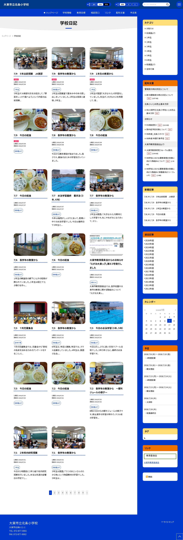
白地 (100, 4)
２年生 (149, 42)
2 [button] (54, 492)
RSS (150, 476)
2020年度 (149, 261)
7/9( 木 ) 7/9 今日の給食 (154, 214)
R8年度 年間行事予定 (157, 138)
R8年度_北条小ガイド (157, 134)
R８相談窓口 (157, 125)
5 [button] (66, 492)
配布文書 (120, 12)
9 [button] (82, 492)
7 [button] (74, 492)
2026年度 (149, 240)
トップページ (52, 12)
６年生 (149, 60)
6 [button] (70, 492)
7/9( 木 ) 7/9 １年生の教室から (157, 208)
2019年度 (149, 264)
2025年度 (149, 243)
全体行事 (150, 69)
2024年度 (149, 247)
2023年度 (149, 250)
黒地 (106, 4)
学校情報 (67, 12)
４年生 (149, 51)
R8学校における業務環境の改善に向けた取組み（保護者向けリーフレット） (160, 172)
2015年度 (149, 278)
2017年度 (149, 271)
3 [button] (58, 492)
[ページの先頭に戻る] (180, 537)
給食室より (150, 64)
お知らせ (150, 28)
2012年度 (149, 288)
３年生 (149, 46)
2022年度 (149, 254)
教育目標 (81, 12)
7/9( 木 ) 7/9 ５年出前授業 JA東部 (159, 196)
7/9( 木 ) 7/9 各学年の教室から (157, 202)
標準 (122, 4)
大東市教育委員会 (151, 462)
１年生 (149, 37)
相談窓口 (95, 12)
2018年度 (149, 267)
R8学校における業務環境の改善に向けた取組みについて (160, 161)
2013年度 (149, 285)
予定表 (133, 12)
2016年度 (149, 274)
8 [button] (78, 492)
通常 (94, 4)
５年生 (149, 55)
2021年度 (149, 257)
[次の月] (175, 310)
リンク (108, 12)
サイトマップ (168, 521)
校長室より (150, 33)
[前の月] (144, 310)
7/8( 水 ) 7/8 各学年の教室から (157, 220)
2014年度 (149, 281)
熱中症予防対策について (159, 129)
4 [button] (62, 492)
